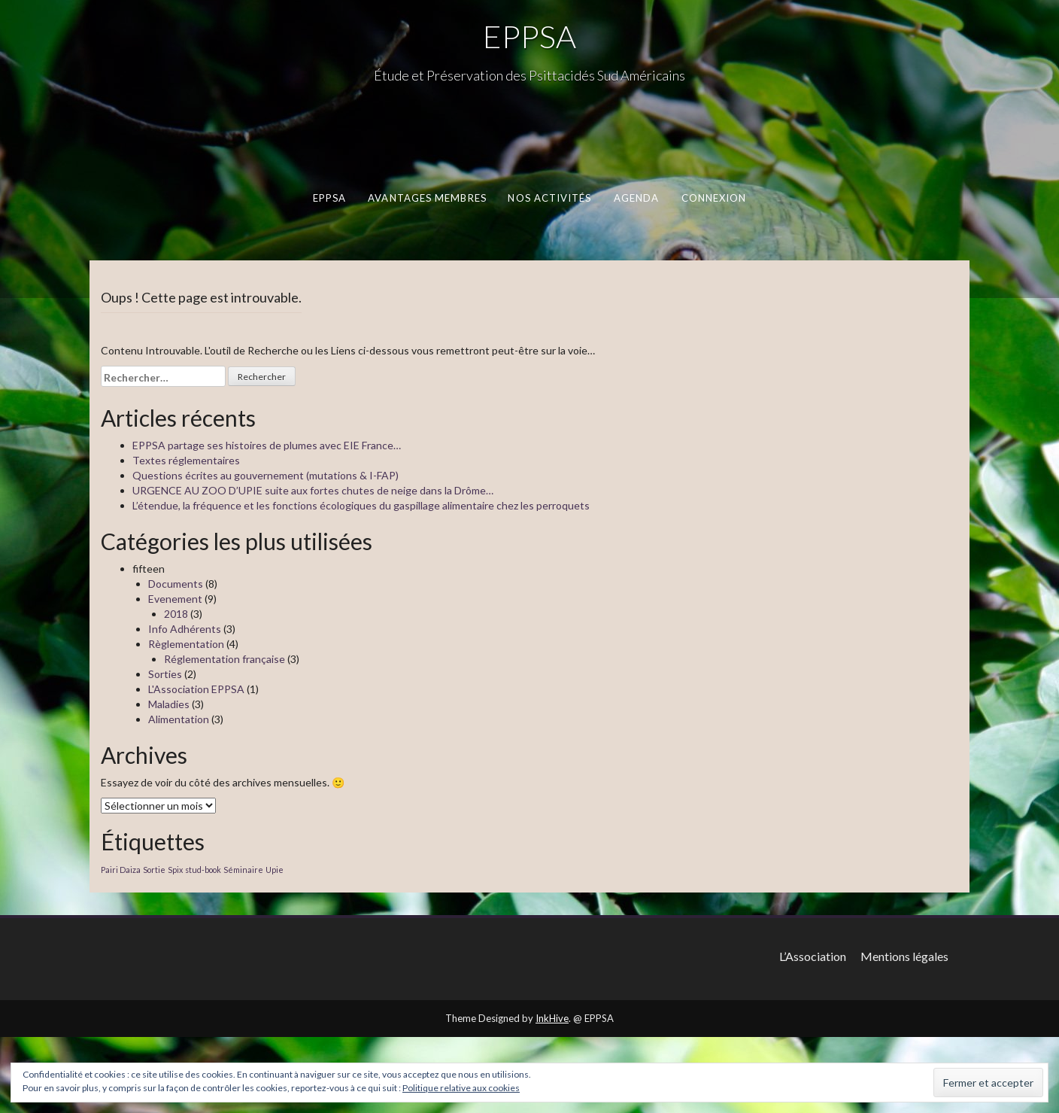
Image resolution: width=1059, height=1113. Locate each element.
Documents (175, 583)
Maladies (169, 704)
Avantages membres (427, 198)
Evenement (175, 598)
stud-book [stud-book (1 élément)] (203, 869)
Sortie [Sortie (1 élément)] (154, 869)
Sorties (165, 673)
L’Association (812, 956)
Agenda (637, 198)
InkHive (552, 1018)
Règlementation (186, 643)
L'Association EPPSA (196, 689)
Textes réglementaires (186, 460)
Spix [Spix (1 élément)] (175, 869)
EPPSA (529, 36)
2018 (176, 613)
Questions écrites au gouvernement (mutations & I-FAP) (265, 475)
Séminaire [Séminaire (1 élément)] (243, 869)
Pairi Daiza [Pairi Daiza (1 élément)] (121, 869)
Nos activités (549, 198)
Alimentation (178, 719)
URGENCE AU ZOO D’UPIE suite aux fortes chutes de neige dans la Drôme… (312, 490)
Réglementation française (224, 658)
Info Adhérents (184, 628)
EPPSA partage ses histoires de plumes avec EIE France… (266, 445)
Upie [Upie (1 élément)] (275, 869)
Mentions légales (904, 956)
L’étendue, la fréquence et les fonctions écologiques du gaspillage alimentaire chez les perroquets (361, 505)
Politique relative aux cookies (461, 1087)
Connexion (714, 198)
